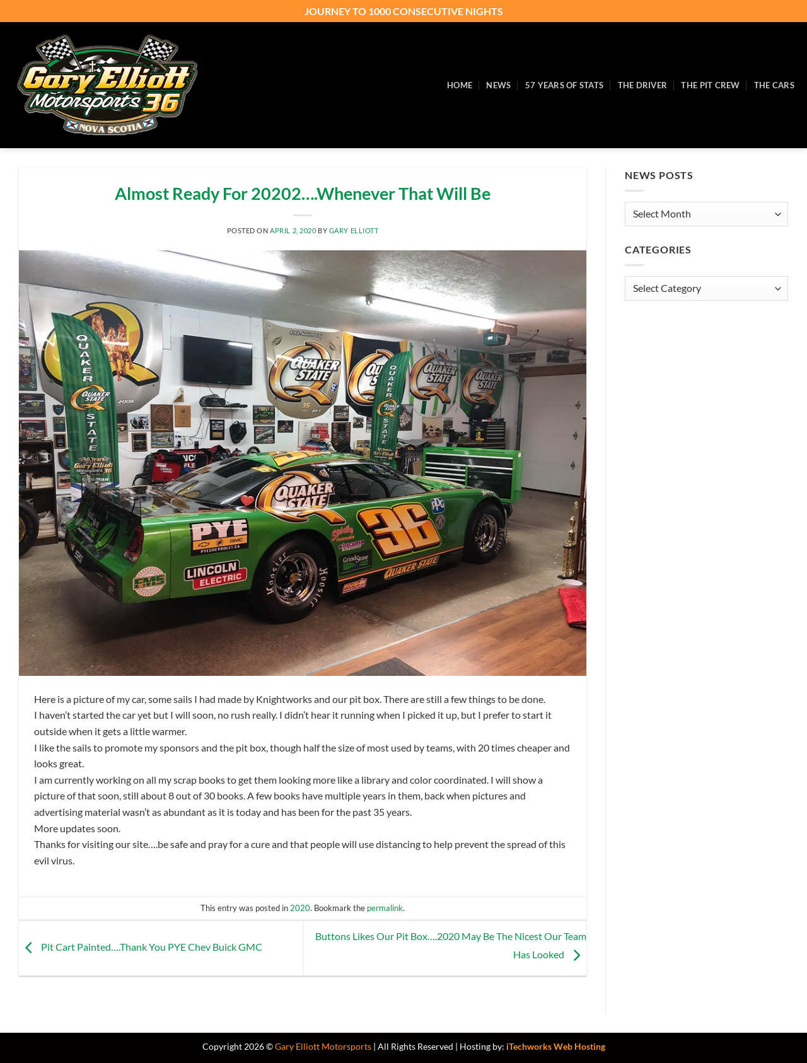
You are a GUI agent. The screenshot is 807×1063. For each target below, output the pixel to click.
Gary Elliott (354, 230)
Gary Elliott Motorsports (323, 1046)
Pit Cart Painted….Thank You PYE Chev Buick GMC (140, 947)
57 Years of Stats (564, 85)
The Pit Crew (710, 85)
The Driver (643, 85)
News (498, 85)
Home (459, 85)
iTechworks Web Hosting (555, 1046)
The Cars (774, 85)
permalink (385, 908)
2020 (300, 908)
